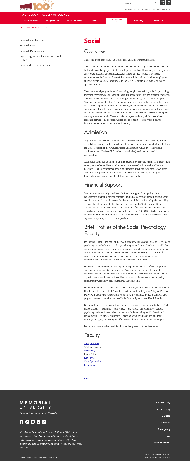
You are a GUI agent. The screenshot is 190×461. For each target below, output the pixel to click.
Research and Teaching (116, 20)
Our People (159, 21)
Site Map (148, 454)
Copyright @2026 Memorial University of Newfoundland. (38, 457)
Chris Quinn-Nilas (93, 361)
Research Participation (32, 51)
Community (138, 21)
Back (86, 378)
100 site (43, 5)
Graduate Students (73, 21)
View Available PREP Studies (35, 65)
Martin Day (89, 350)
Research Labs (27, 45)
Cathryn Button (91, 343)
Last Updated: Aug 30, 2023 (161, 454)
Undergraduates (52, 21)
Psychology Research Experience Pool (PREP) (40, 58)
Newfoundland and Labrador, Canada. (157, 457)
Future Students (30, 21)
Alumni (95, 21)
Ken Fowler (89, 358)
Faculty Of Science (55, 14)
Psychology (29, 14)
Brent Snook (90, 365)
